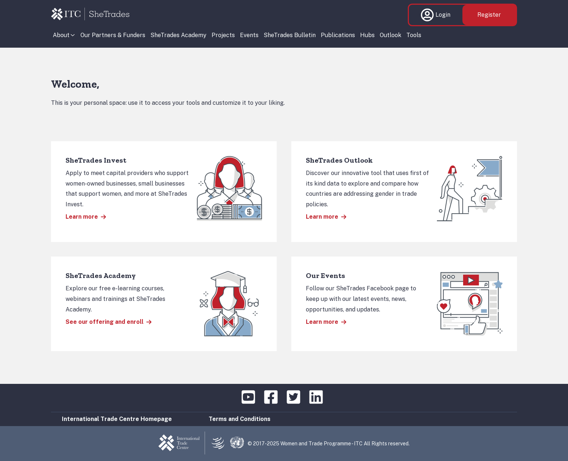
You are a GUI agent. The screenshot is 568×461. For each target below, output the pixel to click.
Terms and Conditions (240, 419)
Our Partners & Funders (112, 35)
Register (489, 14)
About (61, 35)
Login (435, 15)
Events (249, 35)
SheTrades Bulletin (290, 35)
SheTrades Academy (178, 35)
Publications (338, 35)
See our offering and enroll (109, 321)
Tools (413, 35)
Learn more (86, 216)
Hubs (367, 35)
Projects (223, 35)
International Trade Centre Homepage (117, 419)
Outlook (390, 35)
